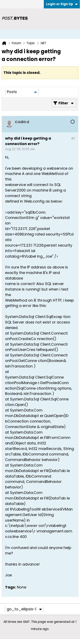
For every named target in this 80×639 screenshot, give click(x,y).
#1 (73, 138)
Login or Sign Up (62, 4)
